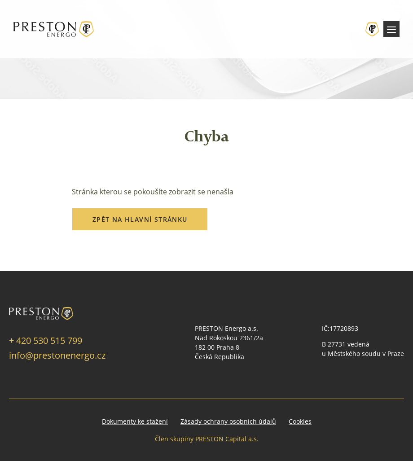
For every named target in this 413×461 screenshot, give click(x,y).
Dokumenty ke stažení (135, 421)
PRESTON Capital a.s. (227, 439)
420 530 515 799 (49, 340)
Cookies (300, 421)
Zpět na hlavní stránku (140, 219)
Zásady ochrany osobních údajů (228, 421)
